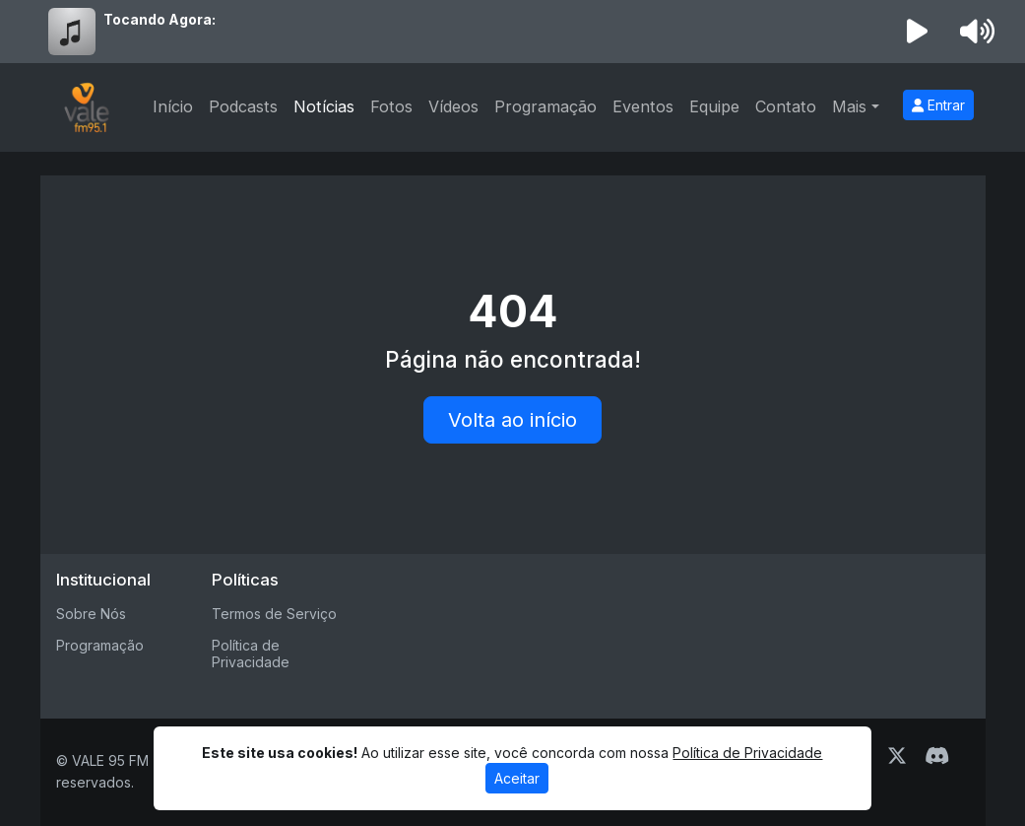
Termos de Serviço (274, 613)
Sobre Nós (91, 613)
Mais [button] (849, 106)
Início (173, 106)
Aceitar (517, 778)
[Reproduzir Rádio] (916, 31)
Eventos (642, 106)
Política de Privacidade (250, 653)
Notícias (323, 106)
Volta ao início (512, 420)
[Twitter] (897, 756)
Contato (785, 106)
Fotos (391, 106)
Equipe (714, 106)
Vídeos (453, 106)
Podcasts (243, 106)
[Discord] (937, 756)
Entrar (938, 105)
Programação (545, 106)
